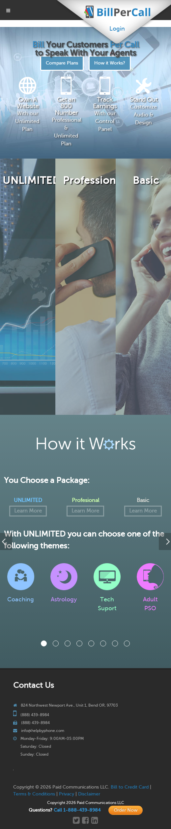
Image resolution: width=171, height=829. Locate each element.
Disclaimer (89, 793)
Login (117, 28)
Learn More (28, 511)
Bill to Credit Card (130, 787)
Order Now (125, 810)
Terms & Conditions (34, 793)
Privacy (66, 793)
